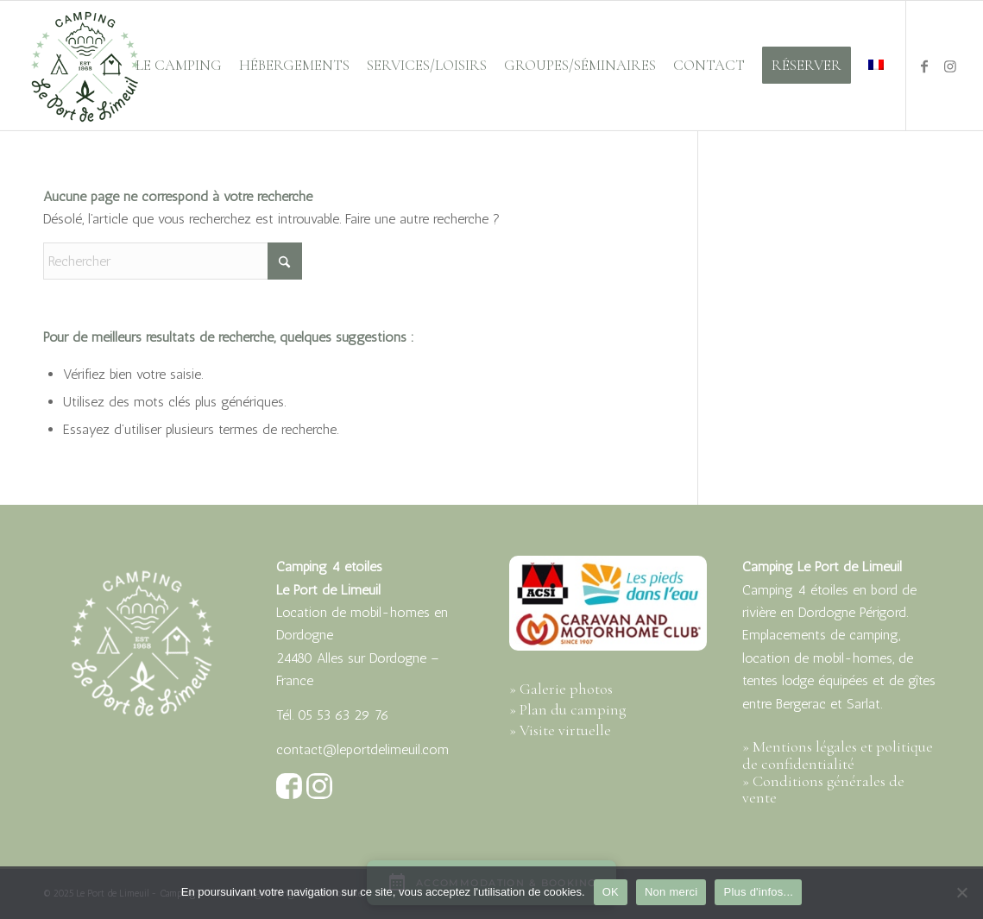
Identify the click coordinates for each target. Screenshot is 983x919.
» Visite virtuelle (560, 730)
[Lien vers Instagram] (950, 65)
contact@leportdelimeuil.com (362, 749)
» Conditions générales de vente (823, 789)
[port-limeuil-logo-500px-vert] (84, 65)
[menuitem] (178, 65)
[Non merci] (961, 892)
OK (610, 891)
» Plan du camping (567, 709)
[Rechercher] (172, 261)
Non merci (671, 891)
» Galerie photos (561, 688)
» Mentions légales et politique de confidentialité (837, 755)
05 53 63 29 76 (343, 715)
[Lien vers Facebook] (924, 65)
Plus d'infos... (758, 891)
